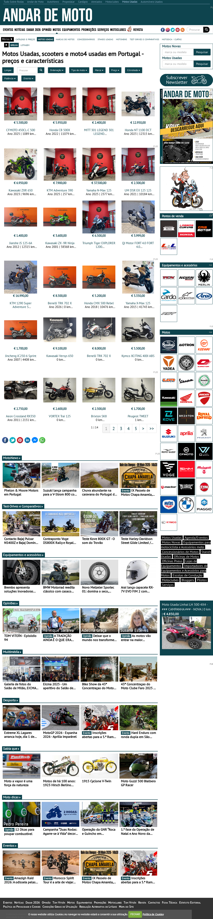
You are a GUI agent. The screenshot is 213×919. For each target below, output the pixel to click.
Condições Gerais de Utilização (59, 907)
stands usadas (105, 39)
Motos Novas (171, 542)
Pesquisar (202, 52)
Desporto (10, 700)
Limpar (8, 70)
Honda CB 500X (59, 130)
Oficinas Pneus (172, 561)
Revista (138, 29)
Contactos (154, 902)
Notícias (19, 29)
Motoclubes (118, 29)
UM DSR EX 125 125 (138, 190)
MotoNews (12, 458)
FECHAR (135, 914)
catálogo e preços (25, 39)
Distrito (28, 78)
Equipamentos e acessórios (23, 555)
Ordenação (56, 70)
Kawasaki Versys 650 (59, 356)
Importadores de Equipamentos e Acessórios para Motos (184, 570)
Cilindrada (133, 70)
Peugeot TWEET (138, 416)
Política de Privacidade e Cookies (21, 907)
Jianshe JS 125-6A (20, 243)
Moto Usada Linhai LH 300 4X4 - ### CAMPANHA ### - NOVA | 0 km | (186, 625)
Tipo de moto (79, 70)
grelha (14, 45)
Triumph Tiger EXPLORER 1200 (98, 245)
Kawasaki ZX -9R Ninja (59, 243)
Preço (115, 70)
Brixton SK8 (99, 416)
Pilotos (202, 580)
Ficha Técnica (169, 902)
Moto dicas (12, 797)
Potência (10, 78)
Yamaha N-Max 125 (98, 190)
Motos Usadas (172, 537)
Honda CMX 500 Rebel (99, 303)
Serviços (103, 29)
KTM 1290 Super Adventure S (21, 305)
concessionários (86, 39)
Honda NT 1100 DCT (138, 130)
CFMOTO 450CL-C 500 (20, 130)
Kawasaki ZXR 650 (21, 190)
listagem (25, 45)
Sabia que (11, 748)
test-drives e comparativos (144, 39)
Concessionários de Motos (180, 552)
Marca (99, 70)
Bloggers (187, 580)
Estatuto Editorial (190, 902)
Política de (153, 914)
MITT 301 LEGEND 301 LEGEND (99, 132)
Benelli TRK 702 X (60, 303)
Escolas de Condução (187, 575)
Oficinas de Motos (186, 556)
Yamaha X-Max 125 (138, 303)
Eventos (8, 29)
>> (152, 428)
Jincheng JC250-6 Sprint (20, 356)
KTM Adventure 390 (60, 190)
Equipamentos (71, 29)
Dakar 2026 (33, 29)
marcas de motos (65, 39)
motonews (121, 39)
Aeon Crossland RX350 (20, 416)
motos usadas (45, 39)
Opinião (46, 29)
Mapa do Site (126, 907)
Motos (57, 29)
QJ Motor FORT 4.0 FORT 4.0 (138, 245)
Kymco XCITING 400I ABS (138, 356)
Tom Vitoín (59, 902)
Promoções (88, 29)
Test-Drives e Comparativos (23, 506)
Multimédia (12, 652)
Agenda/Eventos (196, 537)
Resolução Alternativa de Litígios (98, 907)
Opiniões (10, 603)
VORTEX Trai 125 (60, 416)
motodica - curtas (171, 39)
